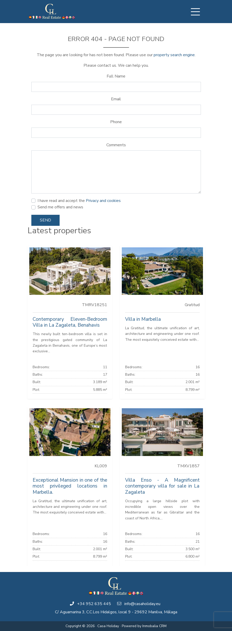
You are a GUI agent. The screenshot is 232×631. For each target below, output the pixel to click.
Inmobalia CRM (154, 626)
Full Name (116, 76)
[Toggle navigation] (195, 11)
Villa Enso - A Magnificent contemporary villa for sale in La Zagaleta (162, 486)
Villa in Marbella (143, 319)
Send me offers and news (60, 207)
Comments (116, 145)
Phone (116, 122)
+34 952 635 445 (94, 604)
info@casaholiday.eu (142, 604)
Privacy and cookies (103, 200)
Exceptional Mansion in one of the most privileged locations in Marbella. (70, 486)
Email (116, 99)
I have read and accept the (79, 200)
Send (45, 220)
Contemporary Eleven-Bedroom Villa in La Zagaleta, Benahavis (70, 322)
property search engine (174, 55)
